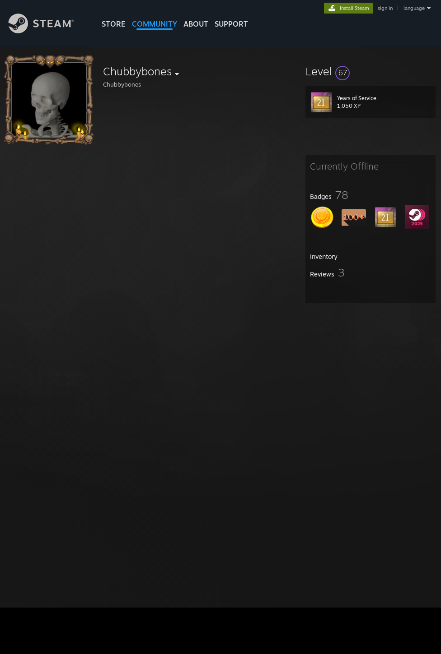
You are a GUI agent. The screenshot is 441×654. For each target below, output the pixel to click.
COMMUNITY (154, 23)
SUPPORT (231, 23)
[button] (370, 71)
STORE (114, 23)
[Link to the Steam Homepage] (48, 31)
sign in (385, 8)
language (414, 8)
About (195, 23)
